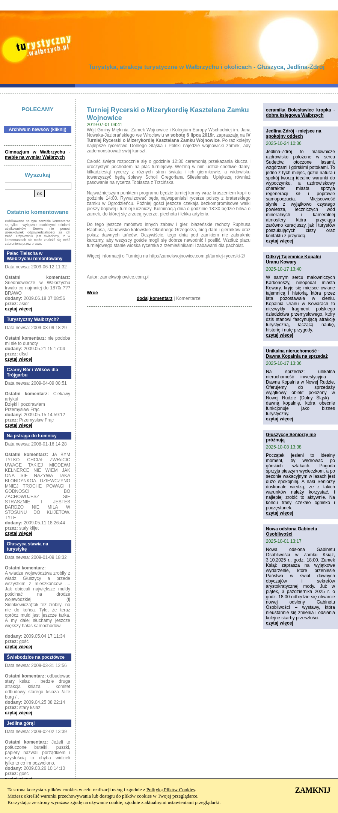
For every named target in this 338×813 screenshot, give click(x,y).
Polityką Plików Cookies (170, 789)
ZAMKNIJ (312, 790)
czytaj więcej (18, 309)
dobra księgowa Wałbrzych (295, 115)
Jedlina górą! (21, 723)
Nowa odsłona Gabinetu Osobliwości (291, 531)
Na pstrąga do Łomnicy (32, 435)
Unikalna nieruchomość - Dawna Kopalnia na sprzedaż (297, 353)
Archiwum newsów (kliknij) (37, 129)
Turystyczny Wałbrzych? (33, 319)
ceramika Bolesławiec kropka (298, 110)
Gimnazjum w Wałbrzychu (35, 152)
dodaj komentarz (154, 298)
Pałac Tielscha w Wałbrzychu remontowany (34, 256)
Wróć (92, 292)
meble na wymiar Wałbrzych (35, 157)
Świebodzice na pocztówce (36, 657)
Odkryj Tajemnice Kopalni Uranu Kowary (293, 259)
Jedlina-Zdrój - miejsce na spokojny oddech (293, 133)
